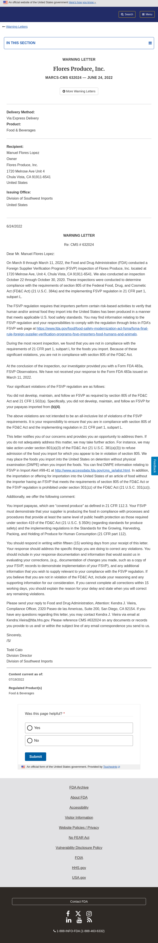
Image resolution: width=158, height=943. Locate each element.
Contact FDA (79, 901)
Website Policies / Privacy (79, 827)
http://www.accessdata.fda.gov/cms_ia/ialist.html (92, 470)
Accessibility (78, 807)
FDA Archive (79, 787)
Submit (35, 757)
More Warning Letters (79, 91)
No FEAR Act (79, 838)
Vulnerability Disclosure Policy (79, 848)
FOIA (79, 858)
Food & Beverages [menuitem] (21, 693)
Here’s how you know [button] (82, 2)
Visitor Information (79, 817)
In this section (20, 43)
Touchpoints (110, 766)
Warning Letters (17, 26)
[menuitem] (79, 678)
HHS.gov (79, 868)
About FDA (79, 797)
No (36, 740)
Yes (37, 728)
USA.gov (79, 877)
